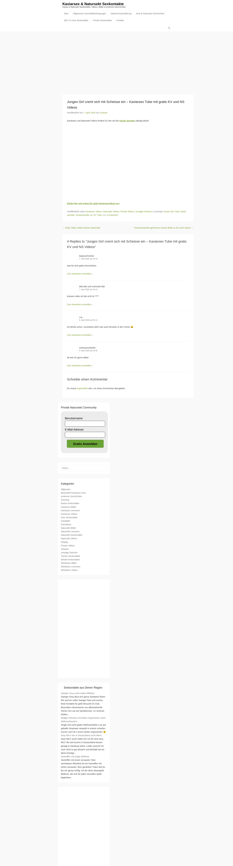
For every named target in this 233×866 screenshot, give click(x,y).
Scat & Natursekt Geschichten (150, 14)
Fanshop (65, 500)
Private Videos (127, 211)
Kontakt (120, 20)
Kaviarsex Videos (93, 211)
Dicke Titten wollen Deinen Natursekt (81, 228)
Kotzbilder (65, 521)
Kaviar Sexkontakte (70, 503)
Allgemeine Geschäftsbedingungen (89, 14)
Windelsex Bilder (69, 563)
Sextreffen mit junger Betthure (75, 756)
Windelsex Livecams (70, 567)
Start (66, 14)
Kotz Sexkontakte (69, 517)
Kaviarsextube (82, 215)
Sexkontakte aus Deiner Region (83, 687)
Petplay (64, 542)
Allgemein (65, 489)
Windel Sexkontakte (70, 560)
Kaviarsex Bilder (68, 507)
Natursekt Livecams (70, 531)
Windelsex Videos (69, 570)
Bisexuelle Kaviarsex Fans (73, 493)
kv (91, 215)
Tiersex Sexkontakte (70, 556)
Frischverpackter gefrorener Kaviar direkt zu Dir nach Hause (164, 228)
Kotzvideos (66, 524)
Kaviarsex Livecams (70, 510)
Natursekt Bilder (68, 528)
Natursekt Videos (111, 211)
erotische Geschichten (71, 496)
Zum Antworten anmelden (79, 274)
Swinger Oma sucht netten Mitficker (78, 693)
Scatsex (104, 113)
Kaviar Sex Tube (171, 211)
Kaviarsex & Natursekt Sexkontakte (93, 4)
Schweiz (65, 549)
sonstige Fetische (143, 211)
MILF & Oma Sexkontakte (76, 20)
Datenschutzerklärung (121, 14)
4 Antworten (112, 215)
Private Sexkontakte (102, 20)
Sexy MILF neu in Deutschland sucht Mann (81, 735)
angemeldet (82, 388)
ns (104, 215)
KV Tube (98, 215)
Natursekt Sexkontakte (71, 535)
